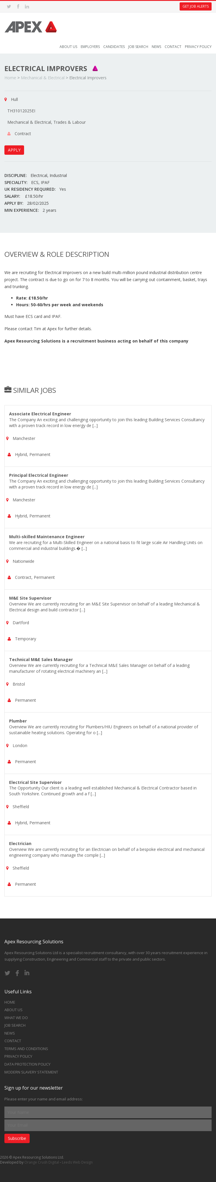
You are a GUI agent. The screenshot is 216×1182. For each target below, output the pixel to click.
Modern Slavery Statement (31, 1072)
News (156, 46)
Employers (90, 46)
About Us (68, 46)
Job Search (138, 46)
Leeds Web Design (77, 1162)
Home (10, 77)
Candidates (114, 46)
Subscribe (17, 1138)
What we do (16, 1017)
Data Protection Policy (27, 1064)
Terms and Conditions (26, 1048)
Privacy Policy (198, 46)
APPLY (14, 150)
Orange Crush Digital (41, 1162)
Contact (173, 46)
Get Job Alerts (196, 6)
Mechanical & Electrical (43, 77)
